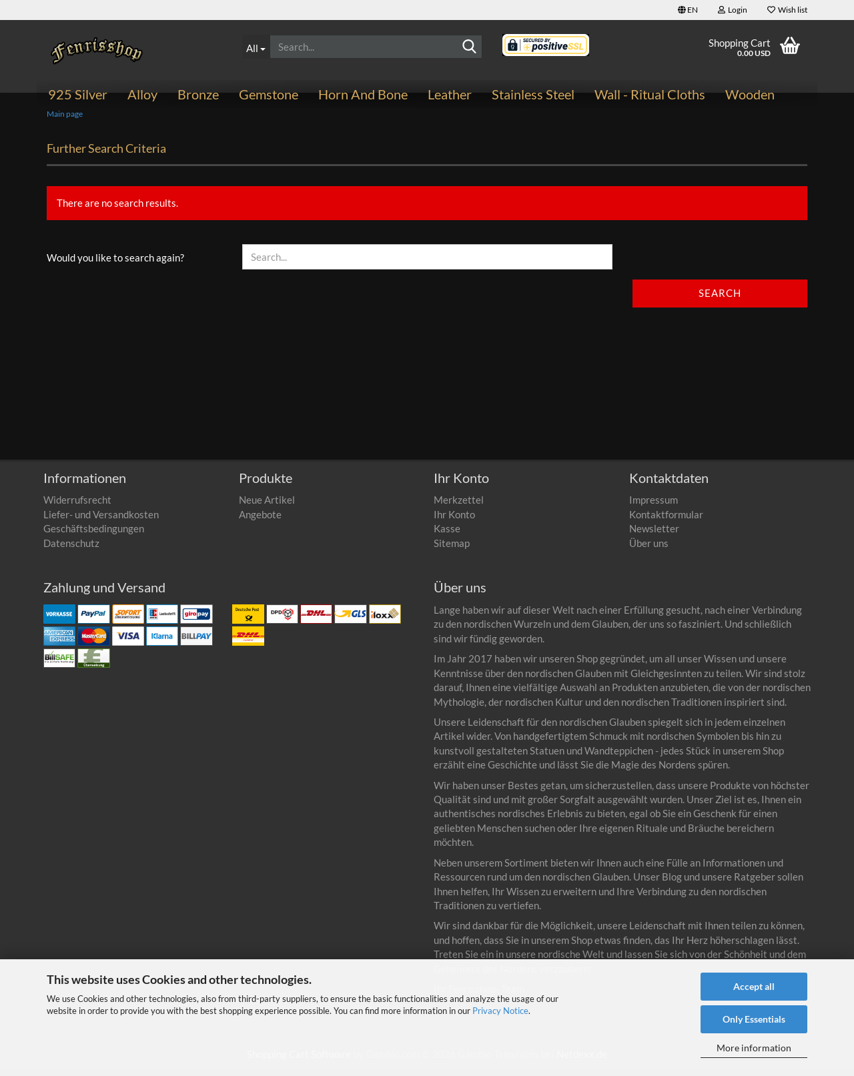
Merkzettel (459, 508)
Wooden (750, 94)
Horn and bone (363, 94)
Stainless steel (533, 94)
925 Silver (77, 94)
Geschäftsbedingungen (93, 536)
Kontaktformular (666, 522)
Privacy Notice (500, 1010)
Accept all (754, 986)
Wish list (787, 10)
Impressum (653, 508)
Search (720, 301)
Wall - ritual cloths (649, 94)
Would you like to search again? (115, 265)
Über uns (649, 550)
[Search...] (256, 47)
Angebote (260, 522)
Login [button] (732, 10)
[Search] (469, 47)
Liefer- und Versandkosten (101, 522)
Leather (450, 94)
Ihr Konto (454, 522)
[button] (688, 10)
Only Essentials (754, 1019)
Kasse (447, 536)
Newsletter (654, 536)
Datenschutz (71, 550)
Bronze (198, 94)
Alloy (142, 94)
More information (754, 1047)
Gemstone (268, 94)
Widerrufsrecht (77, 508)
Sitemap (452, 550)
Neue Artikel (267, 508)
